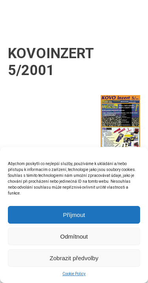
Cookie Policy (74, 274)
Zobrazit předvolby (74, 258)
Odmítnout (74, 236)
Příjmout (74, 214)
